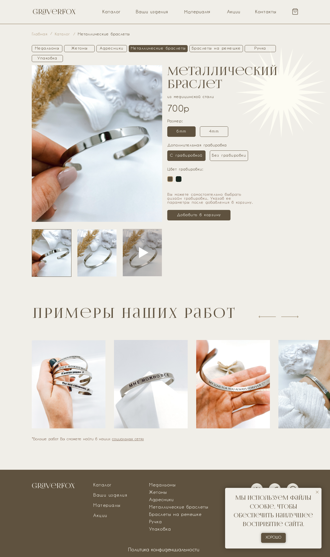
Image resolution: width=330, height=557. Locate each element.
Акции (233, 12)
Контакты (265, 12)
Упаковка (160, 529)
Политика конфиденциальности (163, 550)
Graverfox (54, 12)
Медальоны (162, 485)
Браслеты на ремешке (175, 515)
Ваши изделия (152, 12)
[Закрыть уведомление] (317, 492)
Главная (40, 34)
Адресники (161, 500)
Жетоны (158, 492)
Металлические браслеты (178, 507)
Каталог (111, 12)
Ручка (155, 522)
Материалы (197, 12)
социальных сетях (128, 439)
